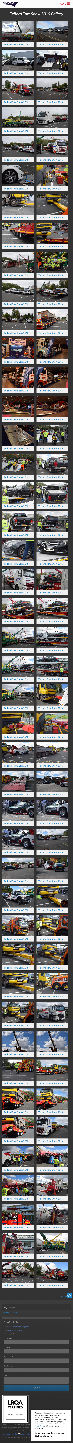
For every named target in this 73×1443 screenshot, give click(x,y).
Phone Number (9, 1357)
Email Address (9, 1366)
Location (7, 1348)
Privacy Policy (39, 1426)
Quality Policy (26, 1434)
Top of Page (65, 1297)
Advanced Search (10, 1312)
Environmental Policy (10, 1434)
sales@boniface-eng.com (18, 1327)
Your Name (8, 1338)
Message (7, 1375)
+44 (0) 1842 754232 (15, 1330)
